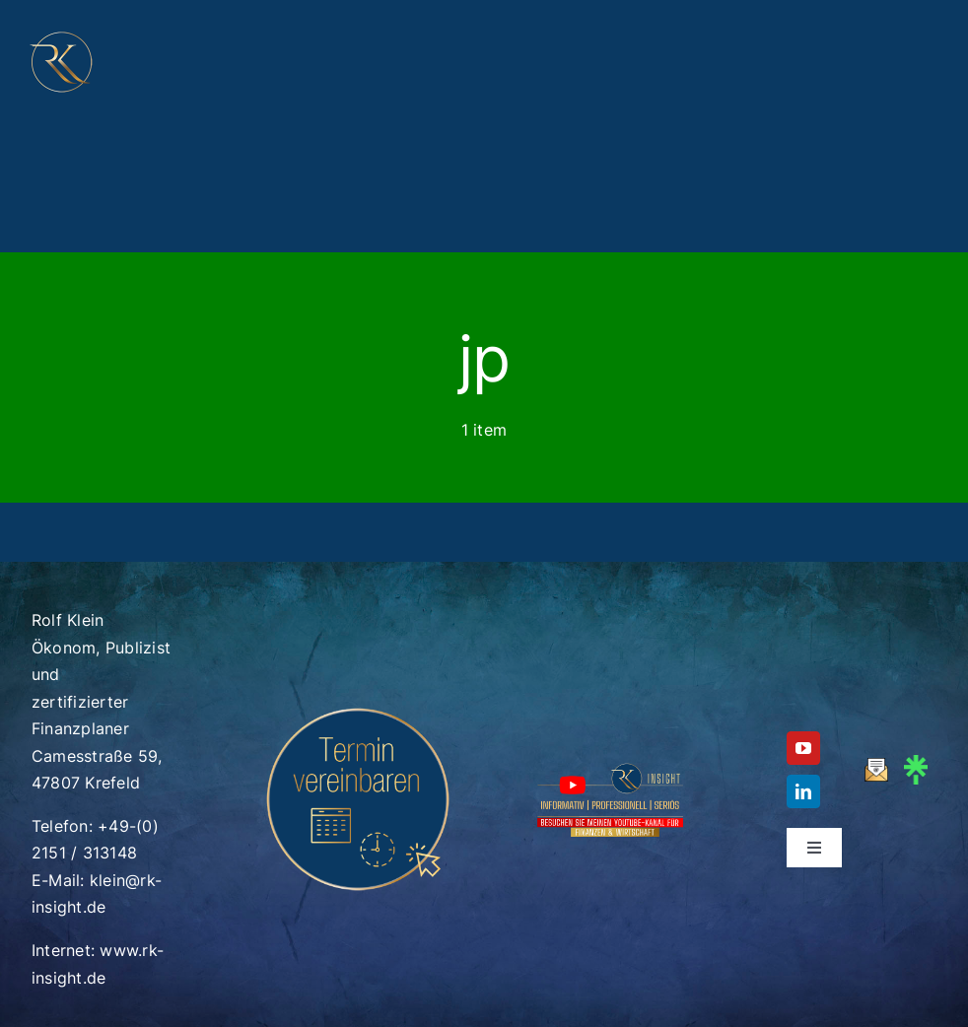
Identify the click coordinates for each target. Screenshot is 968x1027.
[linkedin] (803, 791)
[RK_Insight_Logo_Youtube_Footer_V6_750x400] (610, 768)
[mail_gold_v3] (876, 766)
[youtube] (803, 748)
